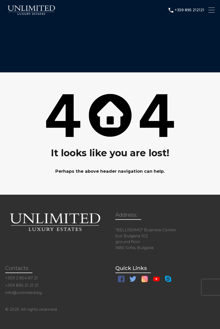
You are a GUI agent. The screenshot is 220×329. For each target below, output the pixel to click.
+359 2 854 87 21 (21, 278)
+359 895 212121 (189, 10)
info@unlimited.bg (23, 292)
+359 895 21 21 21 (21, 285)
